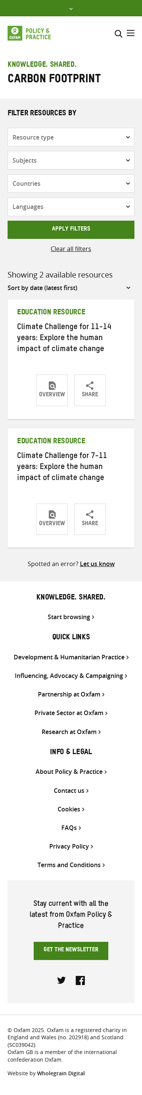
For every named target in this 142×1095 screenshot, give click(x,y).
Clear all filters (71, 249)
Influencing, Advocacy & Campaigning (69, 675)
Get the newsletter (71, 950)
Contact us (69, 790)
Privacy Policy (69, 846)
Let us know (97, 564)
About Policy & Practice (69, 771)
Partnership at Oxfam (69, 694)
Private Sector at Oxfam (68, 713)
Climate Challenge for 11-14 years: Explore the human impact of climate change (64, 339)
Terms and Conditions (69, 865)
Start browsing (69, 617)
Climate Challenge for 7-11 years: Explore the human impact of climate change (62, 468)
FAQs (69, 827)
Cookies (69, 809)
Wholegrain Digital (61, 1073)
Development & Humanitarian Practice (69, 657)
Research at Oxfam (69, 732)
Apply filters (71, 229)
